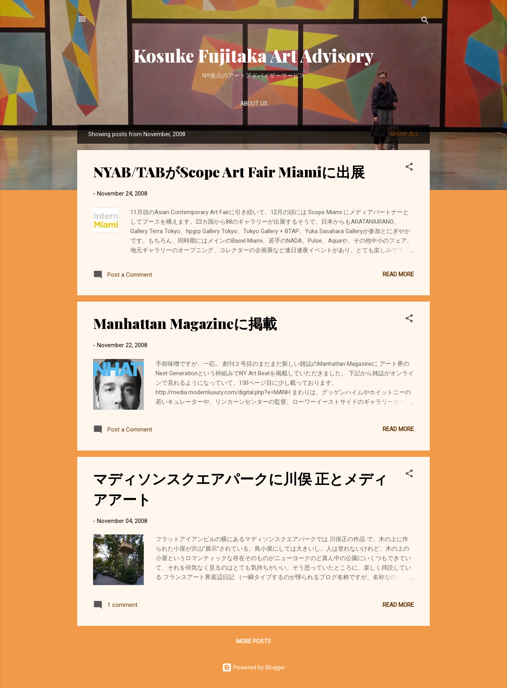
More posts (253, 641)
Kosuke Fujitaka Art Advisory (253, 55)
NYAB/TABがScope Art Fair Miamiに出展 (229, 171)
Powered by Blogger (253, 667)
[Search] (425, 22)
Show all (404, 134)
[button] (409, 168)
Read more (398, 274)
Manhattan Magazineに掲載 (185, 323)
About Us (253, 103)
